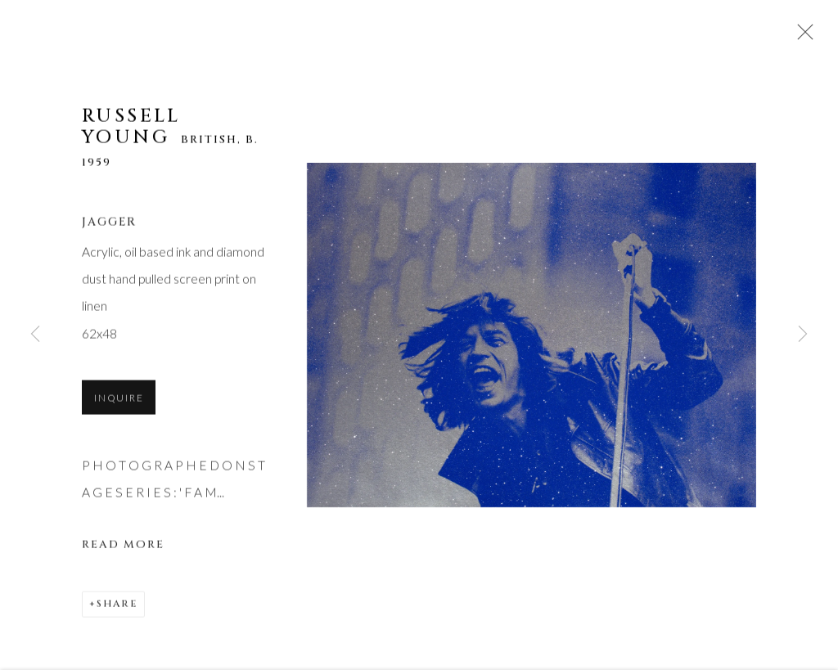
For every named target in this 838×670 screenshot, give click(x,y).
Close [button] (801, 37)
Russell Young (131, 128)
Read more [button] (123, 546)
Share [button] (117, 605)
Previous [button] (35, 335)
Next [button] (803, 335)
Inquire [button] (118, 399)
